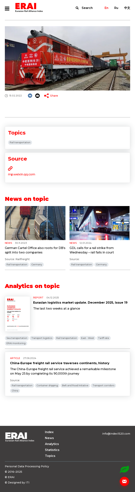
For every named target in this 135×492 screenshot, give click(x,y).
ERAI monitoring (16, 343)
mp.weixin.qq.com (21, 174)
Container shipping (47, 385)
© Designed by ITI (17, 482)
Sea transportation (17, 338)
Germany (36, 264)
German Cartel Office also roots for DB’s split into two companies (35, 250)
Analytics (52, 444)
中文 (127, 8)
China (15, 390)
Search (87, 8)
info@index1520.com (116, 433)
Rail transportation (20, 142)
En (106, 8)
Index (49, 432)
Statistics (52, 450)
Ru (116, 8)
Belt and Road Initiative (75, 385)
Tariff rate (103, 338)
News (49, 438)
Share (54, 95)
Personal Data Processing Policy (27, 466)
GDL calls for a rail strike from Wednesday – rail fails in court (92, 250)
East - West (87, 338)
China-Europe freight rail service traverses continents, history (59, 363)
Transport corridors (103, 385)
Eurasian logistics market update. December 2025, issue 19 (80, 302)
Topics (50, 456)
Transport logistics (41, 338)
